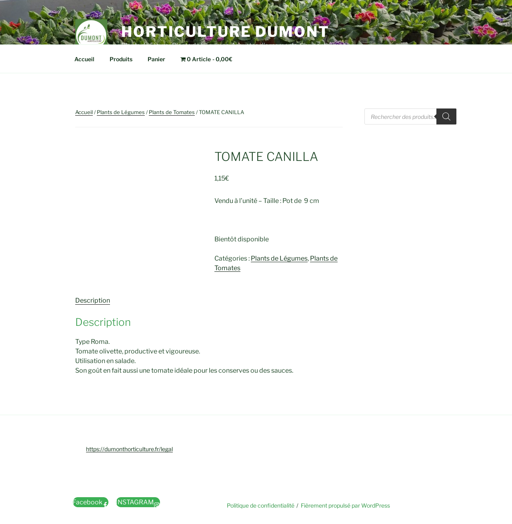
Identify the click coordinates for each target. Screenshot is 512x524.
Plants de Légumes (121, 112)
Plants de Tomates (172, 112)
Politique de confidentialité (260, 505)
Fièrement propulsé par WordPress (345, 505)
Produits (121, 59)
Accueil (84, 59)
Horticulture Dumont (225, 31)
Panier (156, 59)
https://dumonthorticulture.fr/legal (129, 449)
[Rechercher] (446, 116)
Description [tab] (92, 300)
